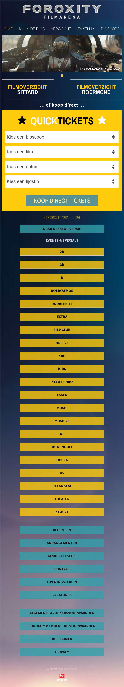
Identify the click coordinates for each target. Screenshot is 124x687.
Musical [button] (62, 420)
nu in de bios (32, 29)
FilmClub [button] (62, 329)
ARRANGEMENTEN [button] (62, 542)
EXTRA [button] (62, 316)
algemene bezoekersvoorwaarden (62, 612)
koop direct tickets (62, 200)
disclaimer (62, 638)
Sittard (27, 92)
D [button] (62, 277)
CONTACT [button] (62, 569)
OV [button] (62, 473)
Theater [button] (62, 499)
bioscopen (111, 29)
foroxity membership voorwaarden (62, 626)
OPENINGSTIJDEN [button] (62, 582)
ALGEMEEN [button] (62, 529)
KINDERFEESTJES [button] (62, 556)
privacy (62, 652)
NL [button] (62, 433)
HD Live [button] (62, 342)
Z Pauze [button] (62, 512)
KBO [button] (62, 355)
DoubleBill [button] (62, 303)
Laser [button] (62, 394)
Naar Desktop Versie (62, 228)
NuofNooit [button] (62, 446)
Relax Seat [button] (62, 485)
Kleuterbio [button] (62, 381)
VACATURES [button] (62, 595)
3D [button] (62, 264)
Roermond (96, 92)
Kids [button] (62, 368)
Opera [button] (62, 459)
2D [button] (62, 251)
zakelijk (86, 29)
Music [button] (62, 407)
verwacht (61, 29)
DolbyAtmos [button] (62, 290)
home (7, 29)
